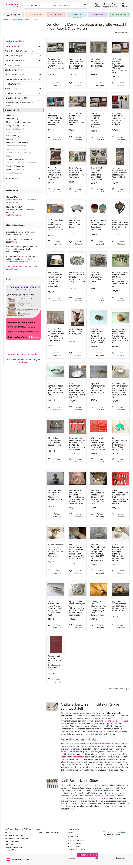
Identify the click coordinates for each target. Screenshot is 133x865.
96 (129, 688)
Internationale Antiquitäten (19, 78)
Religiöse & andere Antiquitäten (19, 103)
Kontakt (70, 832)
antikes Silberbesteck (70, 751)
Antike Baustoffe (14, 45)
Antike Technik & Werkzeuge (19, 50)
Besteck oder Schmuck (104, 743)
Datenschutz (120, 857)
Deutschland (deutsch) (76, 839)
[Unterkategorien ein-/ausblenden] (40, 45)
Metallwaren (13, 92)
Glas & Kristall (13, 69)
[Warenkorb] (123, 5)
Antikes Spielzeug (15, 60)
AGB (96, 857)
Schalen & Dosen (15, 159)
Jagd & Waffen (13, 83)
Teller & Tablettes (15, 169)
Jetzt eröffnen (12, 202)
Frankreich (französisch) (76, 849)
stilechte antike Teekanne (115, 720)
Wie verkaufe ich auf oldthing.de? (16, 838)
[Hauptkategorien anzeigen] (13, 14)
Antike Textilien (14, 55)
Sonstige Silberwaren (17, 165)
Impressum (72, 857)
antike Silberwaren (106, 795)
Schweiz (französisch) (75, 846)
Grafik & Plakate (14, 74)
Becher (10, 114)
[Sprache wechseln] (97, 5)
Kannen (11, 138)
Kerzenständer (77, 756)
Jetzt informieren (13, 214)
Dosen (63, 756)
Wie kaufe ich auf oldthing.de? (15, 835)
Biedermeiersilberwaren (18, 121)
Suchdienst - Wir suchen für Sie (47, 832)
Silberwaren (12, 109)
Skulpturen (11, 177)
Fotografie (13, 64)
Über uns (8, 832)
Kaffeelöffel (12, 135)
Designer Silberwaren (17, 125)
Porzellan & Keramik (16, 97)
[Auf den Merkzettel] (56, 83)
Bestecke (12, 118)
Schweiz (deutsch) (74, 843)
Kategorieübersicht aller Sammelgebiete (13, 848)
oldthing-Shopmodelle (12, 841)
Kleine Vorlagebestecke (17, 142)
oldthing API (9, 844)
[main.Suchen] (85, 5)
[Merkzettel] (114, 5)
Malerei (11, 88)
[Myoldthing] (105, 5)
